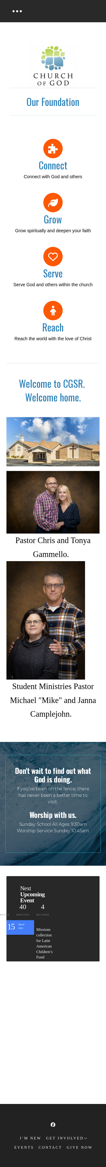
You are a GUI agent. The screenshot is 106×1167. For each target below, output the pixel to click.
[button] (17, 11)
